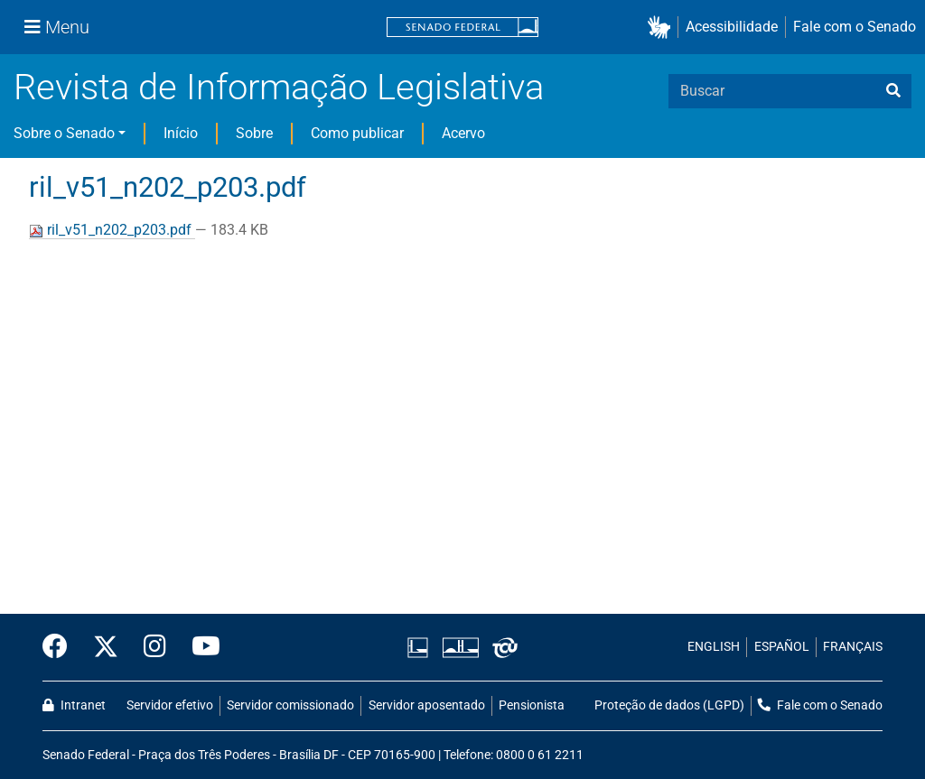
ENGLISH (713, 646)
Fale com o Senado (854, 26)
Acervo (463, 133)
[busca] (893, 91)
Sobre (254, 133)
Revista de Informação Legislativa (279, 87)
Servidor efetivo (169, 705)
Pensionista (532, 705)
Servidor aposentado (427, 705)
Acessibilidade (732, 26)
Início (181, 133)
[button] (662, 27)
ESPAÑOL (781, 646)
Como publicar (357, 133)
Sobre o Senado (64, 133)
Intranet (74, 705)
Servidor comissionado (290, 705)
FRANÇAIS (853, 646)
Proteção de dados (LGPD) (669, 705)
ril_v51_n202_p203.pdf (112, 229)
